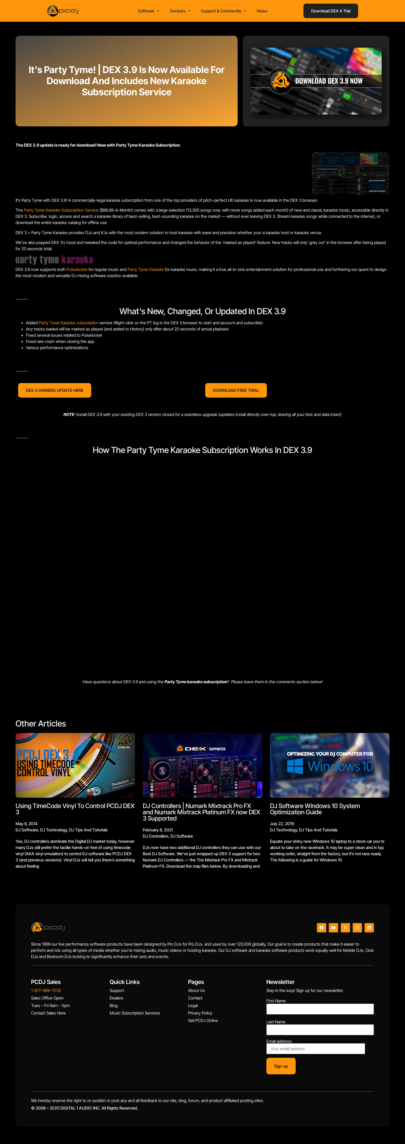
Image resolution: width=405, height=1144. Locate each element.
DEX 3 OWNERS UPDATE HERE (54, 391)
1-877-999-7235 (46, 992)
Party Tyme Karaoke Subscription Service (61, 211)
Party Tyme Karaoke (145, 271)
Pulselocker (77, 271)
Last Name (276, 1023)
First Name (276, 1003)
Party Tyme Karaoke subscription (68, 324)
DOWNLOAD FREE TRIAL (236, 391)
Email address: (315, 1048)
